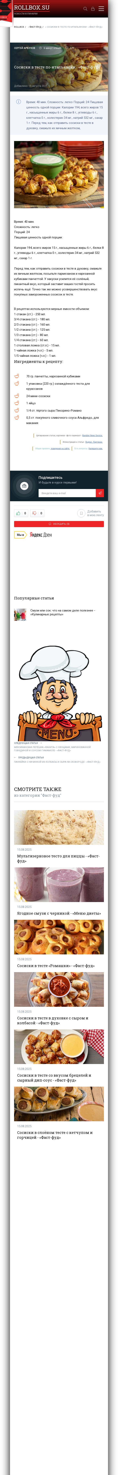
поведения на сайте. (60, 448)
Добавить (90, 513)
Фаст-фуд (35, 27)
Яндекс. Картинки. (94, 442)
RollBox (19, 27)
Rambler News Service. (92, 435)
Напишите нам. (96, 448)
